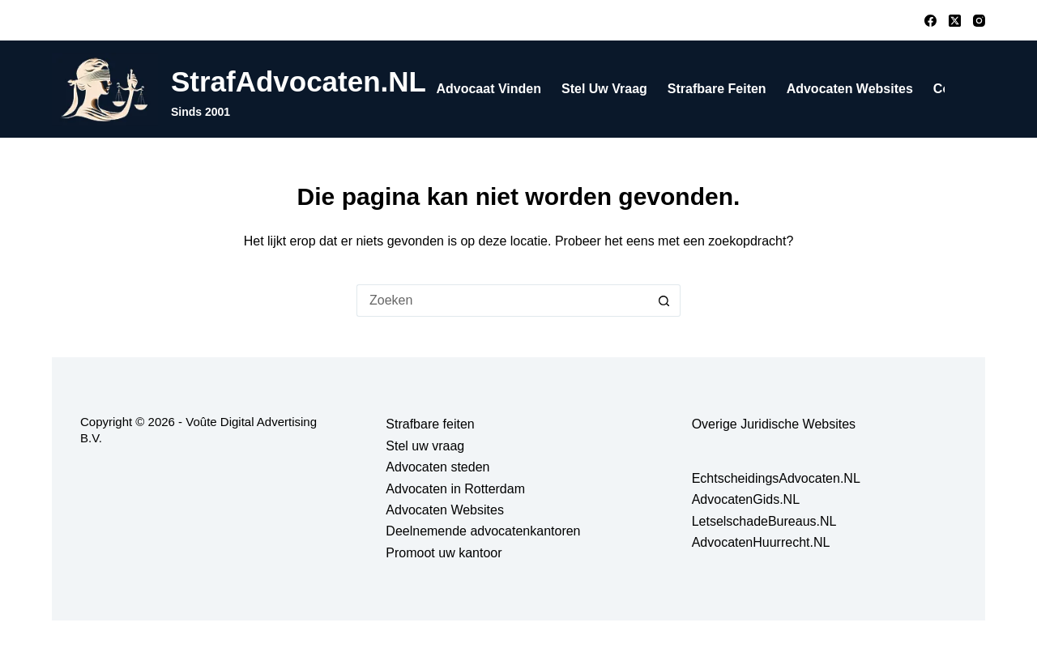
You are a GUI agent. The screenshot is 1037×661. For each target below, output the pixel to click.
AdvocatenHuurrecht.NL (761, 542)
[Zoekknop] (664, 300)
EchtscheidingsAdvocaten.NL (776, 478)
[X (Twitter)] (955, 21)
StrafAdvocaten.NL (298, 81)
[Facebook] (930, 21)
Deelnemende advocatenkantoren (483, 531)
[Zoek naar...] (502, 300)
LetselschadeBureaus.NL (764, 521)
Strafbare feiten (717, 89)
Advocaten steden (437, 467)
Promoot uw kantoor (443, 553)
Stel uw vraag (604, 89)
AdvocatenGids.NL (746, 499)
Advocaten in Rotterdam (455, 489)
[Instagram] (979, 21)
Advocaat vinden (488, 89)
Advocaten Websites (850, 89)
